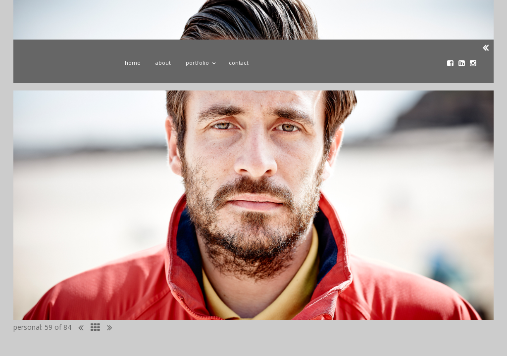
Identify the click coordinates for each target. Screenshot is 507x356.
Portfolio (200, 61)
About (163, 62)
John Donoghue (64, 66)
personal (27, 327)
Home (133, 62)
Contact (239, 62)
